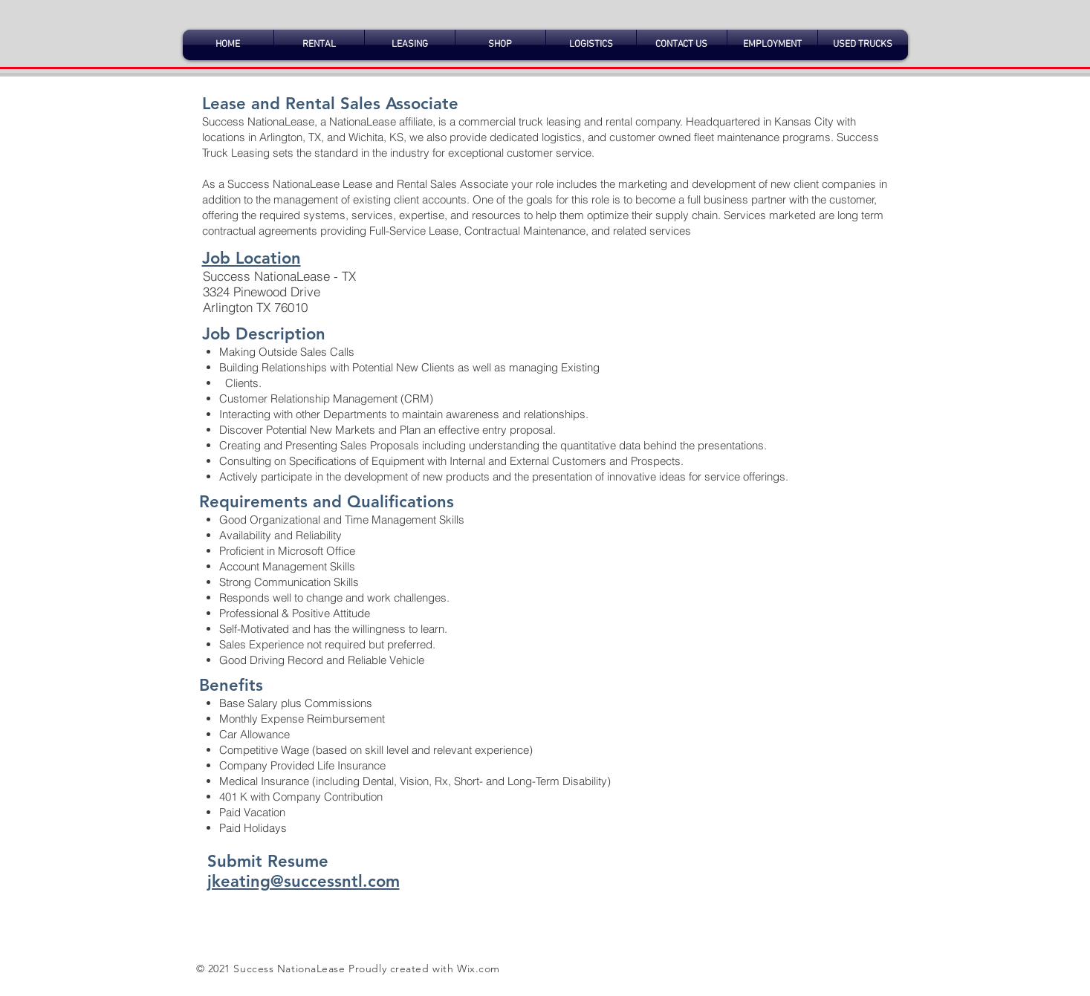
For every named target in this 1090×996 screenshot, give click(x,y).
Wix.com (478, 968)
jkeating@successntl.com (303, 881)
